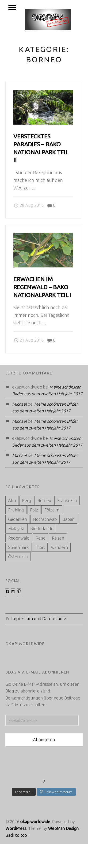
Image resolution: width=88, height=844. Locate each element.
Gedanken (17, 519)
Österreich (18, 556)
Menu (12, 7)
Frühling (16, 509)
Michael (19, 404)
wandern (59, 547)
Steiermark (18, 547)
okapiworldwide (35, 821)
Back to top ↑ (17, 835)
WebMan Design (63, 828)
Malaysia (16, 528)
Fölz (34, 509)
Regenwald (19, 538)
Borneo (44, 500)
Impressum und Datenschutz (38, 618)
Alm (12, 500)
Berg (26, 500)
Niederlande (42, 528)
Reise (41, 538)
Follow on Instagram (56, 791)
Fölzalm (51, 509)
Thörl (40, 547)
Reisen (58, 538)
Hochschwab (45, 519)
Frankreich (67, 500)
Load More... (23, 791)
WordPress (15, 828)
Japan (68, 519)
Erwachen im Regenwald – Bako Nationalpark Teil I (42, 287)
